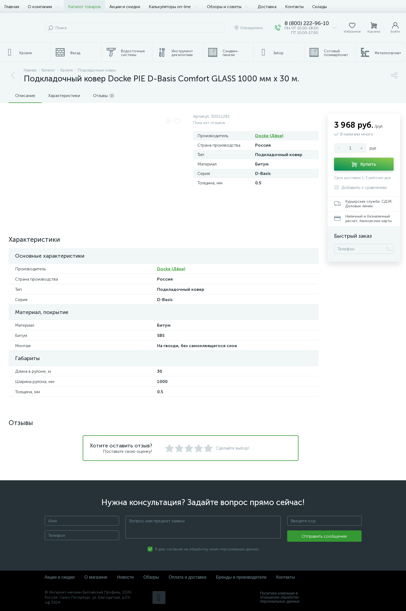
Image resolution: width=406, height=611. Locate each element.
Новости (125, 577)
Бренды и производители (241, 577)
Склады (319, 6)
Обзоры (151, 577)
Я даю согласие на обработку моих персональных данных (207, 549)
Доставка (267, 6)
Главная (11, 6)
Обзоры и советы (228, 6)
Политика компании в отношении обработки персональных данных (280, 597)
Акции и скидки (124, 6)
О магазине (95, 577)
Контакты (294, 6)
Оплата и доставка (187, 577)
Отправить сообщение (324, 536)
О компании (44, 6)
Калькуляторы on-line (173, 6)
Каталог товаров (84, 6)
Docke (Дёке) (269, 135)
